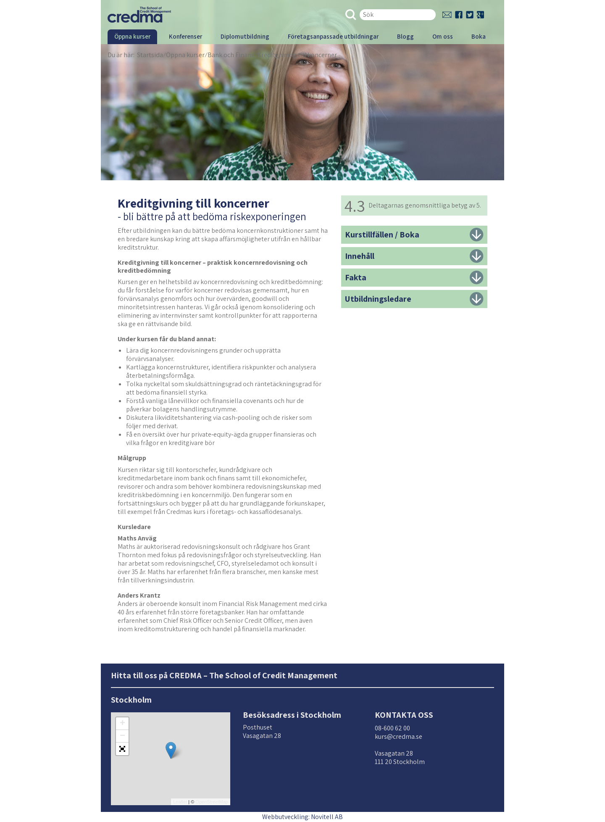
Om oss (442, 36)
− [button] (122, 736)
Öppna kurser (132, 36)
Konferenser (185, 36)
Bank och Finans (231, 54)
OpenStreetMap (211, 801)
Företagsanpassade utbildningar (333, 36)
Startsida (150, 54)
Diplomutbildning (245, 36)
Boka (478, 36)
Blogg (405, 36)
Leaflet (180, 801)
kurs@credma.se (398, 736)
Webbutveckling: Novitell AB (302, 816)
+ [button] (122, 723)
